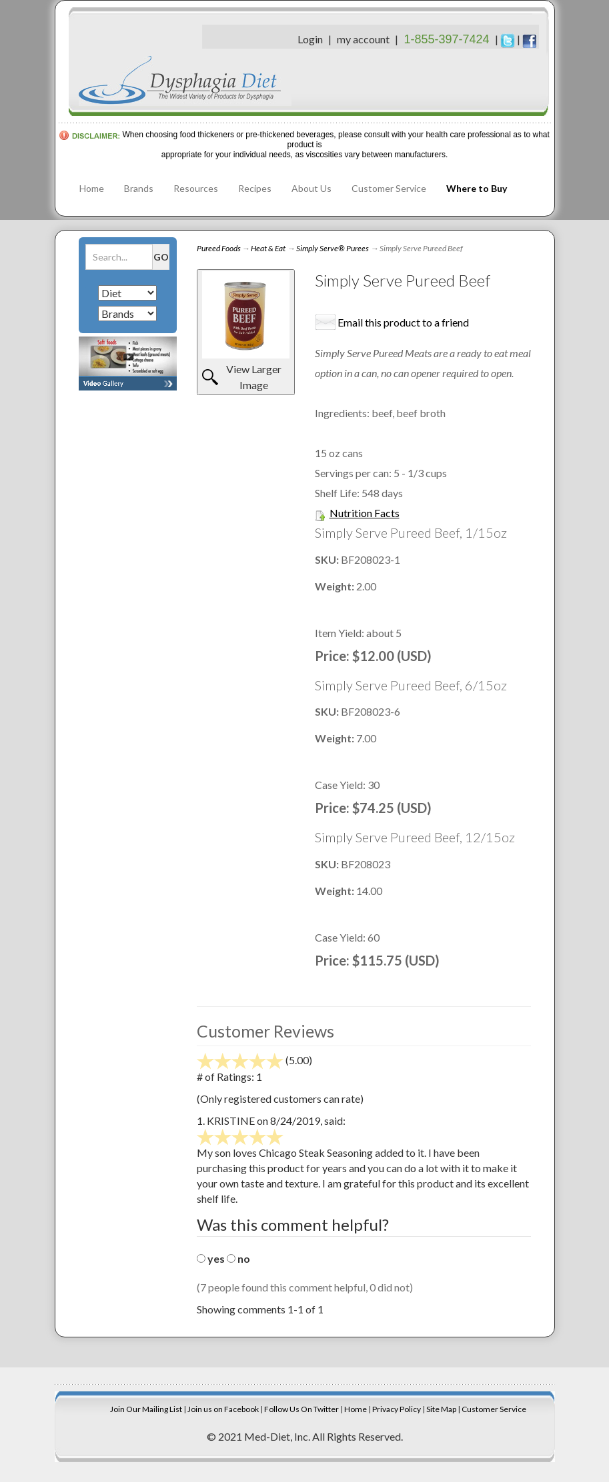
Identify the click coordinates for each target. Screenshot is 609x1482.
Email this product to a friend (403, 322)
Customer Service (389, 188)
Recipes (254, 188)
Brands (138, 188)
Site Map (441, 1409)
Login (310, 39)
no (243, 1258)
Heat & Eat (268, 248)
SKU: (328, 559)
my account (363, 39)
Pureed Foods (219, 248)
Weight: (335, 586)
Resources (195, 188)
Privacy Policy (396, 1409)
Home (91, 188)
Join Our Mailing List (146, 1409)
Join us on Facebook (223, 1409)
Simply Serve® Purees (332, 248)
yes (216, 1258)
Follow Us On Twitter (301, 1409)
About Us (311, 188)
